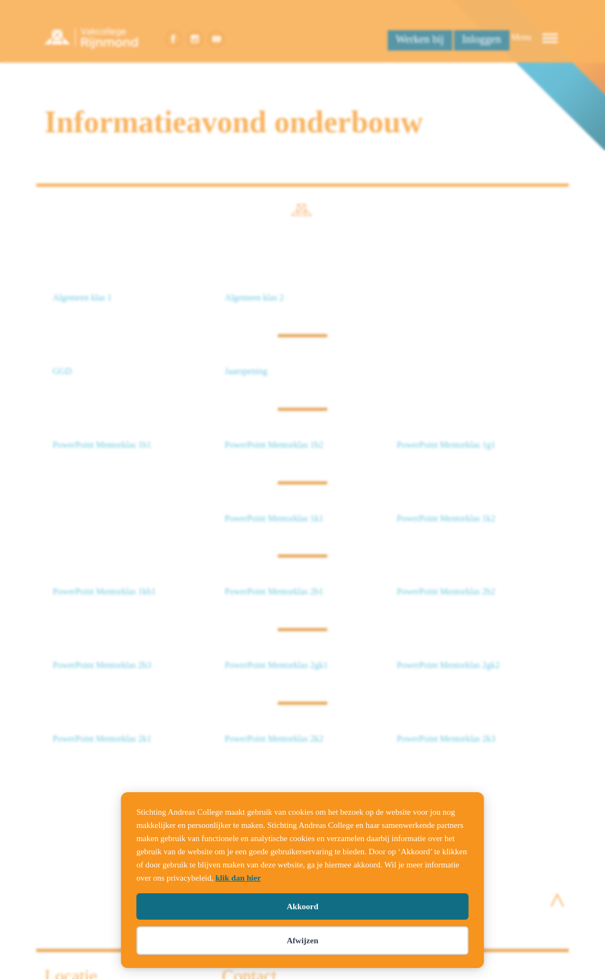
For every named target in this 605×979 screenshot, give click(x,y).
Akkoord (302, 906)
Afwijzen (302, 940)
